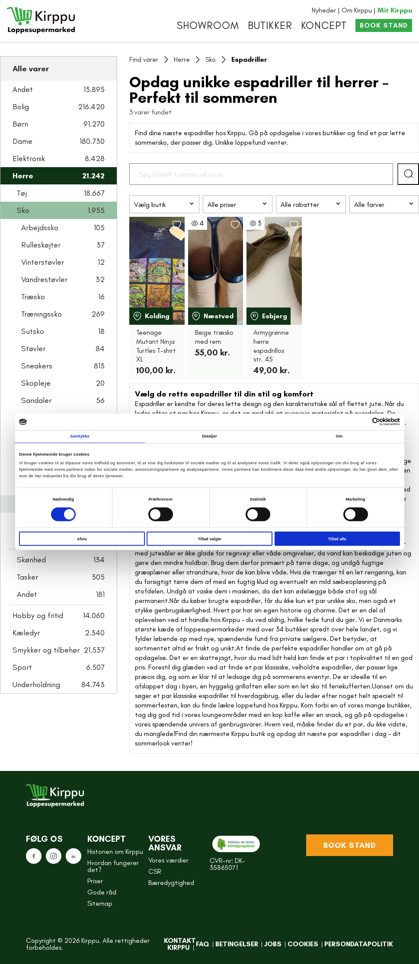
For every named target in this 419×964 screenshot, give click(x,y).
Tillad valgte (209, 538)
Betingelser (236, 944)
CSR (154, 871)
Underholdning (59, 684)
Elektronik (59, 158)
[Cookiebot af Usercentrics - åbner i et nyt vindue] (362, 422)
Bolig (59, 106)
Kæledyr (59, 632)
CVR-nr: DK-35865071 (227, 864)
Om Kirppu (357, 10)
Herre (59, 176)
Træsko (63, 296)
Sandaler (63, 400)
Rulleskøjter (63, 245)
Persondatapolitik (358, 944)
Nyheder (324, 10)
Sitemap (99, 903)
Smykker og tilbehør (59, 650)
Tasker (61, 577)
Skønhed (61, 559)
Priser (95, 881)
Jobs (272, 944)
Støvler (63, 348)
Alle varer (31, 69)
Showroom (208, 25)
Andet (59, 89)
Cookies (303, 944)
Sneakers (63, 366)
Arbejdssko (63, 227)
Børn (59, 124)
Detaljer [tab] (209, 436)
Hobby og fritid (59, 615)
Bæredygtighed (171, 882)
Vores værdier (168, 860)
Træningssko (63, 314)
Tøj (61, 193)
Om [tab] (339, 436)
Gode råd (101, 892)
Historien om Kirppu (115, 851)
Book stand (384, 25)
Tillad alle (337, 538)
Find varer (143, 59)
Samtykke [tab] (80, 436)
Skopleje (63, 383)
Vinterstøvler (63, 262)
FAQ (202, 944)
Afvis (82, 538)
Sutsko (63, 331)
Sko (61, 210)
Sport (59, 667)
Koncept (324, 25)
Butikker (270, 25)
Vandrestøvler (63, 279)
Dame (59, 141)
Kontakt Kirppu (180, 943)
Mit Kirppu (394, 10)
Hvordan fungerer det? (113, 866)
